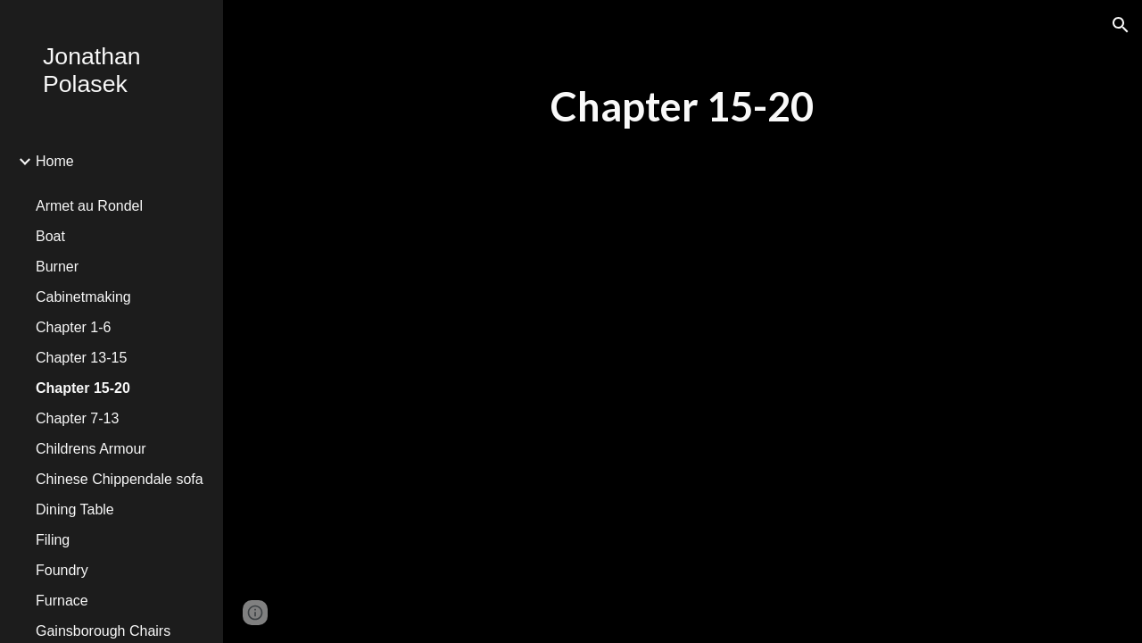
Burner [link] (57, 266)
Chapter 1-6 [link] (74, 327)
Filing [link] (53, 539)
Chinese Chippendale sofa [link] (119, 479)
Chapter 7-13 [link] (77, 418)
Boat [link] (50, 236)
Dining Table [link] (75, 509)
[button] (1120, 25)
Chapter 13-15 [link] (81, 357)
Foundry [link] (62, 570)
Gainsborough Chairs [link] (103, 631)
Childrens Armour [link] (91, 448)
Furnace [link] (62, 600)
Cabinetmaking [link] (83, 297)
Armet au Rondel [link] (89, 205)
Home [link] (55, 161)
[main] (682, 106)
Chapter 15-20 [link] (83, 388)
